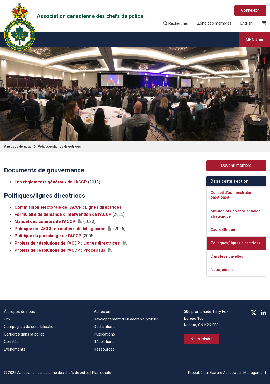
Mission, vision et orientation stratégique (236, 213)
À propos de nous (17, 146)
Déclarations (104, 326)
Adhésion (102, 311)
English (246, 23)
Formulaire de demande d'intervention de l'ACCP (63, 214)
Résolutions (104, 341)
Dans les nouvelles (227, 256)
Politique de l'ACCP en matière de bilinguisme (60, 228)
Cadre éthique (223, 229)
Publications (104, 334)
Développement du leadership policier (126, 319)
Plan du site (101, 373)
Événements (14, 349)
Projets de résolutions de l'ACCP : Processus (60, 250)
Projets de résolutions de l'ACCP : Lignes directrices (67, 243)
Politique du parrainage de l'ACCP (48, 235)
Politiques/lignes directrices (59, 146)
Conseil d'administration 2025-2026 (232, 195)
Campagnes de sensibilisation (30, 326)
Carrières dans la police (24, 334)
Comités (11, 341)
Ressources (104, 349)
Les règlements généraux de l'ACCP (51, 181)
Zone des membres (214, 23)
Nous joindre (222, 270)
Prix (7, 319)
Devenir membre (236, 165)
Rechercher (175, 23)
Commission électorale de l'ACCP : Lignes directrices (68, 207)
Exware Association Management (238, 373)
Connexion (250, 10)
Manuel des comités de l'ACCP (45, 221)
